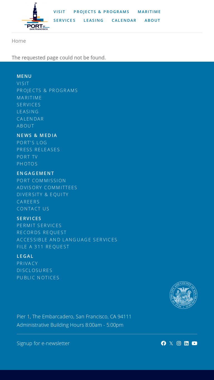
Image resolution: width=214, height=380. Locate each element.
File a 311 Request (43, 247)
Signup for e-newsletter (43, 343)
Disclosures (35, 270)
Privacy (27, 263)
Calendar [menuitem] (124, 20)
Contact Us (33, 209)
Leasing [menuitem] (94, 20)
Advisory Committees (47, 187)
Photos (27, 164)
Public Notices (38, 278)
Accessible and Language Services (67, 240)
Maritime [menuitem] (149, 11)
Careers (28, 202)
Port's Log (32, 143)
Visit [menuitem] (59, 11)
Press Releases (38, 149)
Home (19, 40)
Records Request (42, 232)
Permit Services (39, 225)
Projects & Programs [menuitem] (101, 11)
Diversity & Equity (43, 194)
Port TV (27, 157)
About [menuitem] (152, 20)
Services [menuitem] (65, 20)
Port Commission (41, 180)
